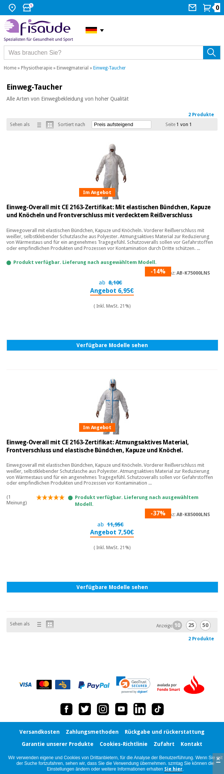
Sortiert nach (71, 124)
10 (177, 625)
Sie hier (173, 769)
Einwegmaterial (73, 68)
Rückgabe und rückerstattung (165, 732)
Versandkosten (39, 732)
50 (205, 625)
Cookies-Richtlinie (124, 744)
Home (10, 68)
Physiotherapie (36, 68)
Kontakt (191, 744)
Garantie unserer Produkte (58, 744)
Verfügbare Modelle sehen (112, 345)
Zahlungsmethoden (92, 732)
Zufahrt (164, 744)
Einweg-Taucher (109, 68)
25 (191, 625)
